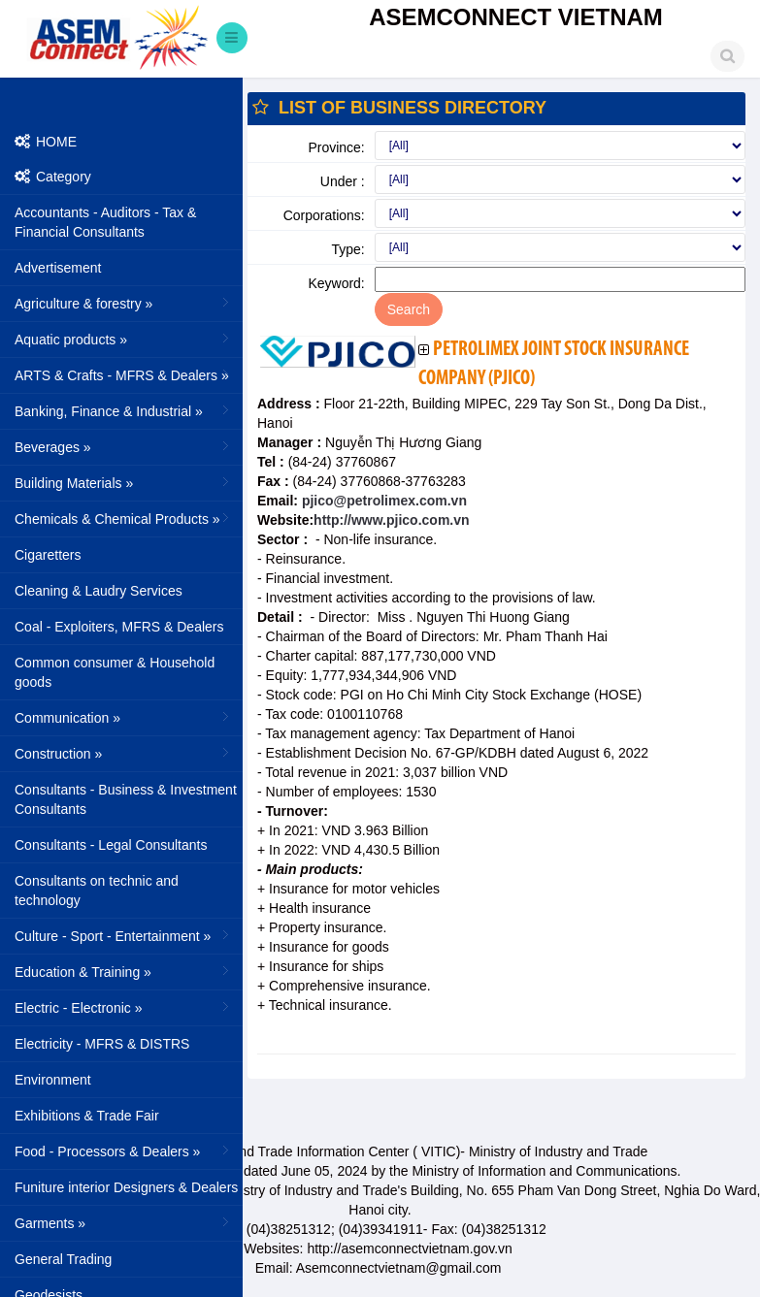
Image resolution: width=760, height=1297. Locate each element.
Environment (53, 1079)
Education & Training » (124, 971)
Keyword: (336, 283)
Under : (342, 181)
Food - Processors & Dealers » (124, 1150)
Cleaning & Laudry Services (98, 591)
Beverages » (124, 446)
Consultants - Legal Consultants (111, 845)
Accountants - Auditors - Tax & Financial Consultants (105, 222)
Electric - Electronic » (124, 1007)
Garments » (124, 1222)
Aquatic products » (124, 338)
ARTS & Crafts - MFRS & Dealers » (124, 374)
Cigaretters (48, 555)
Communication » (124, 717)
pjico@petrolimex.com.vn (382, 500)
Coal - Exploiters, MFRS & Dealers (119, 626)
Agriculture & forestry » (124, 302)
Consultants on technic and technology (97, 890)
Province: (336, 147)
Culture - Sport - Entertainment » (124, 935)
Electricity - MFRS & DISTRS (102, 1044)
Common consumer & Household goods (115, 672)
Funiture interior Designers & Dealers (126, 1187)
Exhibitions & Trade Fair (87, 1115)
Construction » (124, 753)
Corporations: (324, 215)
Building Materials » (124, 482)
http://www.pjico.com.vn (391, 520)
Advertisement (58, 268)
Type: (348, 249)
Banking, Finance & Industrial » (124, 410)
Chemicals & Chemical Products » (124, 518)
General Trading (63, 1259)
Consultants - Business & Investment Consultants (126, 799)
